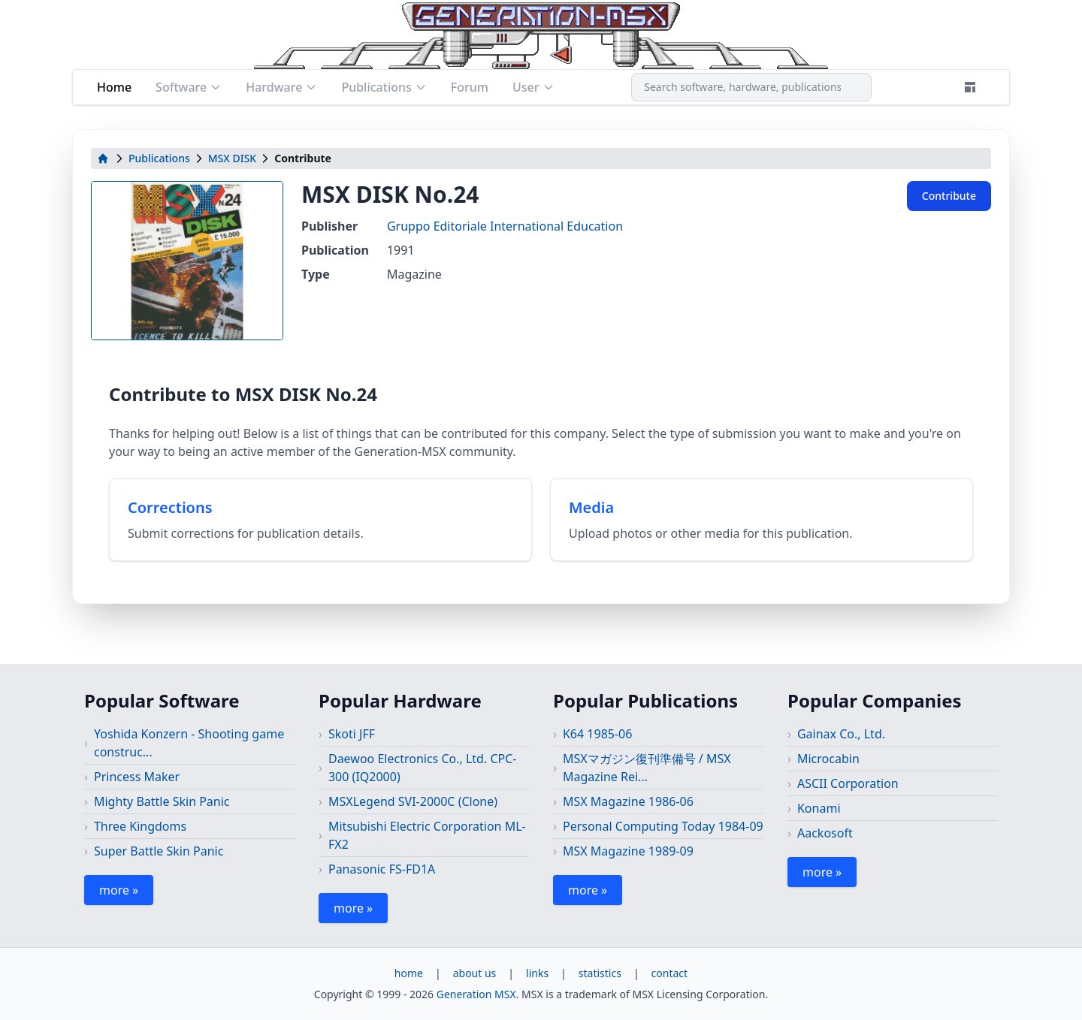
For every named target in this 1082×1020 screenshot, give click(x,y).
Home (114, 87)
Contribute (949, 196)
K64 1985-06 (597, 734)
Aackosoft (825, 833)
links (537, 973)
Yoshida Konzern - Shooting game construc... (189, 743)
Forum (469, 87)
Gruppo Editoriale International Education (505, 226)
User (533, 87)
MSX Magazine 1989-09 (628, 851)
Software (189, 87)
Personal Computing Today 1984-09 (663, 826)
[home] (103, 158)
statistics (600, 973)
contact (669, 973)
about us (475, 973)
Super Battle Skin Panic (158, 851)
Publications (383, 87)
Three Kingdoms (140, 826)
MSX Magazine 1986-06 (628, 801)
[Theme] (970, 87)
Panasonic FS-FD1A (381, 869)
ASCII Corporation (848, 783)
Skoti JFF (351, 734)
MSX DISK (232, 158)
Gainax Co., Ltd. (841, 734)
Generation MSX (476, 994)
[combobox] (751, 87)
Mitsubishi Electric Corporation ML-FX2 (427, 835)
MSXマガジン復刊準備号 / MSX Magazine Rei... (647, 767)
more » (118, 890)
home (408, 973)
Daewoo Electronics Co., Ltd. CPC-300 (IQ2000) (422, 767)
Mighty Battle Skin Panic (162, 801)
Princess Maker (137, 776)
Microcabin (828, 758)
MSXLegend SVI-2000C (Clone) (412, 801)
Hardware (281, 87)
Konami (819, 808)
